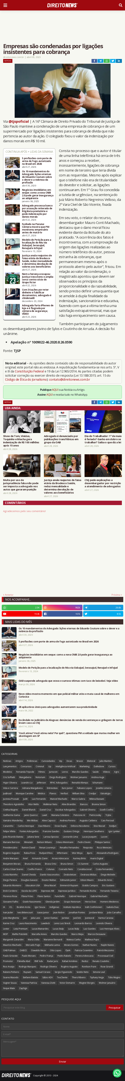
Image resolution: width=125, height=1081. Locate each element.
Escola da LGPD (29, 890)
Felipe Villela (9, 831)
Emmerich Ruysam (69, 885)
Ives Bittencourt (25, 912)
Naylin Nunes (107, 944)
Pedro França (46, 955)
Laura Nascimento (28, 923)
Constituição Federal (29, 371)
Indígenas (54, 907)
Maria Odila (33, 939)
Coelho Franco (35, 869)
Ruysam (27, 972)
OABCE (23, 950)
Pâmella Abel (23, 961)
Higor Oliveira (10, 782)
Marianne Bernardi (53, 939)
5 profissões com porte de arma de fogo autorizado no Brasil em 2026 (37, 161)
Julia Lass (35, 917)
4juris (89, 853)
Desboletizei (70, 874)
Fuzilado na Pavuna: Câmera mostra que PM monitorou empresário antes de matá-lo (35, 228)
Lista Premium (21, 928)
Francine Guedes (51, 831)
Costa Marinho (10, 874)
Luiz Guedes (90, 928)
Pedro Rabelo (64, 955)
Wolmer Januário (107, 982)
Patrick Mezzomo (105, 950)
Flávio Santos (43, 896)
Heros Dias (90, 901)
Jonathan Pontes (77, 912)
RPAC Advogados (58, 782)
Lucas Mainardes (40, 928)
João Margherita (11, 917)
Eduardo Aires (105, 880)
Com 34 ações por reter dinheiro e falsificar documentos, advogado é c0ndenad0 (36, 293)
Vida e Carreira (10, 788)
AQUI (55, 390)
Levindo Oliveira (104, 923)
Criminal (40, 766)
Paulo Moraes (29, 955)
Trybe (108, 815)
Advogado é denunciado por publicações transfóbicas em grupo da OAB (61, 439)
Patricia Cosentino (84, 950)
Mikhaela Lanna (52, 944)
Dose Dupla (60, 825)
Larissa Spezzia (51, 836)
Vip (60, 761)
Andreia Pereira (67, 820)
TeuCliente (62, 977)
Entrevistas (52, 788)
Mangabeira (25, 777)
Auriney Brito (79, 858)
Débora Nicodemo (80, 825)
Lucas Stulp (58, 928)
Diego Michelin (108, 874)
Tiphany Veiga (97, 977)
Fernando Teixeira (109, 890)
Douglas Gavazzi (29, 880)
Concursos (26, 766)
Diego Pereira (10, 880)
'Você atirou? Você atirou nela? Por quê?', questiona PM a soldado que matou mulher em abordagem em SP (69, 734)
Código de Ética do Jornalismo (26, 379)
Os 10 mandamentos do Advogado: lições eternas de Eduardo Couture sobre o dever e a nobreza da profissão (37, 177)
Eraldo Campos (90, 885)
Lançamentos (9, 766)
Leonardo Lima (70, 836)
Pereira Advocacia (84, 955)
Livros (65, 771)
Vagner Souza (10, 982)
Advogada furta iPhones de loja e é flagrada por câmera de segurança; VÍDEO (38, 309)
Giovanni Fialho (10, 901)
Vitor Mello (33, 804)
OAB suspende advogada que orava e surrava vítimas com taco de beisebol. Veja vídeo (68, 680)
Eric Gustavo (108, 885)
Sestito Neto (83, 972)
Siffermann (62, 853)
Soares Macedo (10, 977)
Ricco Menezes (104, 847)
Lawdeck (45, 923)
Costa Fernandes (104, 869)
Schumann (97, 782)
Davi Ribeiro (44, 825)
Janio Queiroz (31, 815)
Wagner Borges (86, 982)
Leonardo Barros (83, 923)
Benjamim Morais (11, 863)
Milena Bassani (96, 798)
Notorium (40, 777)
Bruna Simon (67, 863)
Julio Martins (106, 761)
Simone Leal (99, 972)
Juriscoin (53, 771)
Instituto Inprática (72, 907)
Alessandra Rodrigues (107, 853)
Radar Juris (52, 961)
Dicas (69, 761)
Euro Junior (67, 788)
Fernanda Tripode (25, 771)
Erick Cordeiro (10, 890)
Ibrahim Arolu (23, 907)
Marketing (84, 766)
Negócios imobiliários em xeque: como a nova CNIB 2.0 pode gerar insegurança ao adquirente (37, 194)
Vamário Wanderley (13, 820)
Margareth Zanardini (13, 939)
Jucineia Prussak (11, 798)
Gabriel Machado (99, 896)
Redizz (85, 961)
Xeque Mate (9, 988)
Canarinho (8, 825)
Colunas (50, 869)
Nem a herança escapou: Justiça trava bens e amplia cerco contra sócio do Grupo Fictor (37, 278)
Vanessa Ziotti (48, 982)
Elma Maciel (50, 885)
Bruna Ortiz (50, 863)
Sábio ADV (47, 977)
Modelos (7, 771)
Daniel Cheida (29, 874)
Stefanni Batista (30, 977)
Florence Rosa (10, 896)
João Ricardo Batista (13, 836)
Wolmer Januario (78, 777)
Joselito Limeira (103, 788)
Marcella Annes (39, 934)
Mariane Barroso (11, 842)
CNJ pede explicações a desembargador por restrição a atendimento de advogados (103, 483)
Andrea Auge (97, 777)
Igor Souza (40, 907)
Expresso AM (47, 890)
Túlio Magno (114, 977)
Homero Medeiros (109, 901)
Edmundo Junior (68, 880)
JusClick (77, 917)
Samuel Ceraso (43, 972)
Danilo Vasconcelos (49, 874)
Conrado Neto (66, 869)
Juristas (65, 917)
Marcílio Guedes (80, 771)
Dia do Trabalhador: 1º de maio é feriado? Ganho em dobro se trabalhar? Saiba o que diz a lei (103, 439)
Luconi (104, 836)
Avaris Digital (96, 858)
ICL (10, 907)
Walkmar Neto (50, 804)
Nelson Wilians (44, 842)
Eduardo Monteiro (12, 885)
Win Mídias (32, 820)
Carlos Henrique (26, 825)
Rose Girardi (107, 966)
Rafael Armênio (69, 961)
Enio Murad (99, 825)
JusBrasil (7, 793)
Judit (25, 798)
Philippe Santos (102, 842)
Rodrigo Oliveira (48, 966)
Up (49, 766)
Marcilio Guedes (59, 934)
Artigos (19, 761)
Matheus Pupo (92, 939)
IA (4, 907)
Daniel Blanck (28, 809)
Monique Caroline (24, 793)
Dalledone (99, 766)
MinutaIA (28, 842)
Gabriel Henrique (77, 896)
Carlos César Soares (13, 869)
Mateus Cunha (74, 939)
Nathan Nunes (90, 944)
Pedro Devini (84, 842)
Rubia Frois (29, 853)
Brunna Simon (99, 804)
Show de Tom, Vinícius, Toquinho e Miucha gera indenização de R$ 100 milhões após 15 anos (21, 440)
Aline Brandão (69, 804)
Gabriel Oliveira (87, 809)
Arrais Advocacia (60, 858)
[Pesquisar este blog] (54, 1007)
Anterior (9, 594)
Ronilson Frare (89, 966)
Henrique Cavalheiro (94, 831)
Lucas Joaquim (89, 836)
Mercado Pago (33, 944)
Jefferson (41, 782)
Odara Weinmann (64, 842)
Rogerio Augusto (11, 853)
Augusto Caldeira (88, 820)
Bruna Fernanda (33, 863)
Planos (53, 793)
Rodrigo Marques (27, 966)
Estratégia (105, 793)
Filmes (42, 771)
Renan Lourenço (47, 847)
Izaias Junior (43, 912)
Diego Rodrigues (58, 777)
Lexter (6, 928)
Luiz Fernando (39, 798)
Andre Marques (10, 858)
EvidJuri (112, 825)
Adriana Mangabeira (32, 788)
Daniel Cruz (45, 809)
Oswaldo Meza (38, 950)
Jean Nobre (59, 912)
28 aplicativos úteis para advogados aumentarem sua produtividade (58, 707)
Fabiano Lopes (84, 788)
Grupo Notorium (72, 901)
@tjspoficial (19, 121)
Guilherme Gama (11, 815)
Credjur (92, 793)
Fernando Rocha (88, 890)
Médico (41, 793)
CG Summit (83, 863)
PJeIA (68, 950)
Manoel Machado (58, 798)
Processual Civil (105, 955)
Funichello (60, 896)
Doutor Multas (49, 880)
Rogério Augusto (69, 966)
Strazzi (79, 761)
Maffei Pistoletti (19, 934)
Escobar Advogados (65, 809)
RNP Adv (39, 961)
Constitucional (84, 869)
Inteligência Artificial (65, 766)
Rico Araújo (8, 966)
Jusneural (89, 917)
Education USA (33, 885)
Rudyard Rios (45, 853)
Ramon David (28, 847)
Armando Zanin (40, 858)
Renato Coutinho (101, 961)
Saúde (96, 771)
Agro (116, 771)
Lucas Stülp (73, 928)
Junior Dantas (51, 917)
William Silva (78, 793)
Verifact (64, 793)
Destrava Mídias (88, 874)
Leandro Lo (27, 782)
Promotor (8, 961)
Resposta (88, 847)
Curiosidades (48, 761)
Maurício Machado (12, 944)
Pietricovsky (95, 815)
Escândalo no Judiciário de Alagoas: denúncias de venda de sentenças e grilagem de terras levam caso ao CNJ (71, 721)
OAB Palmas (9, 950)
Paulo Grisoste (10, 955)
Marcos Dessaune (96, 934)
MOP (5, 934)
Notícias (7, 61)
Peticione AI (79, 815)
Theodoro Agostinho (13, 804)
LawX (44, 815)
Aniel (25, 858)
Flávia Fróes (27, 896)
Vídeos (106, 771)
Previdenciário (10, 847)
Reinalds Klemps (80, 782)
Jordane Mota (96, 912)
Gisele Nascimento (32, 901)
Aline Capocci (48, 820)
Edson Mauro (87, 880)
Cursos (111, 766)
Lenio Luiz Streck (62, 923)
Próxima (116, 594)
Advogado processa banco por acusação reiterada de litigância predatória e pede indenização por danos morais (37, 211)
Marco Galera (78, 798)
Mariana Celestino (60, 815)
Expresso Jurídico (66, 890)
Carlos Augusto (100, 863)
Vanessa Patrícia (29, 982)
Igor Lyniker (114, 831)
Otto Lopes (55, 950)
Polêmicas (32, 761)
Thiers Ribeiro (79, 977)
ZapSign (23, 988)
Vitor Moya (77, 853)
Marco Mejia (77, 934)
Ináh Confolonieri (93, 907)
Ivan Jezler (8, 912)
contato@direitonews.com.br (69, 379)
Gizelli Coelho (106, 809)
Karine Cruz (8, 923)
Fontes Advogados (29, 831)
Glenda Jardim (53, 901)
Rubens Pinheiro (11, 972)
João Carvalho (114, 912)
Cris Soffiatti (9, 777)
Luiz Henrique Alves (109, 928)
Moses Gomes (71, 944)
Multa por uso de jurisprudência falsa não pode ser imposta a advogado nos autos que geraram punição (21, 484)
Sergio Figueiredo (63, 972)
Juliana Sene (33, 836)
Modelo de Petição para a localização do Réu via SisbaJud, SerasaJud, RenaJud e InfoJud (36, 244)
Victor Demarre (67, 982)
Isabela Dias (113, 907)
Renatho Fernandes (69, 847)
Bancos (84, 804)
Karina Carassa (106, 917)
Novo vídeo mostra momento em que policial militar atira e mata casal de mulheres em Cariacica (69, 695)
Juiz (25, 917)
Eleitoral (91, 761)
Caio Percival (107, 820)
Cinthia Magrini (10, 809)
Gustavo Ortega (71, 831)
